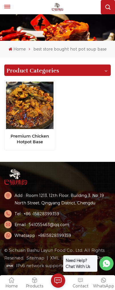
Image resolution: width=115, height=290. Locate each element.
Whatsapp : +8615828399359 (43, 235)
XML (54, 257)
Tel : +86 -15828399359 (37, 213)
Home (17, 49)
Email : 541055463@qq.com (42, 224)
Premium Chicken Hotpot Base (30, 138)
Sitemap (35, 257)
